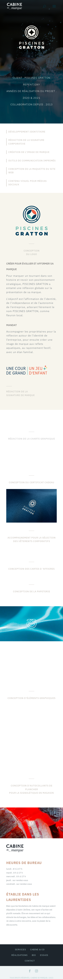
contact (30, 960)
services (20, 949)
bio (34, 955)
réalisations (19, 955)
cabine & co (37, 949)
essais (44, 955)
